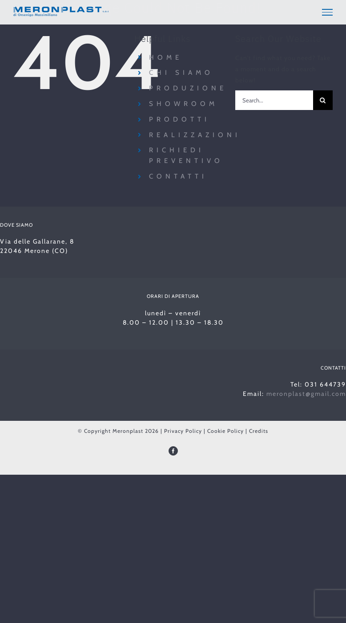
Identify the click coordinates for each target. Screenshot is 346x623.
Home (165, 57)
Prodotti (179, 119)
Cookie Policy (225, 431)
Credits (258, 431)
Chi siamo (181, 73)
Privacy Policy (183, 431)
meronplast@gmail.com (306, 394)
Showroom (183, 104)
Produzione (188, 88)
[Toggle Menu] (327, 12)
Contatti (178, 176)
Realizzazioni (195, 135)
